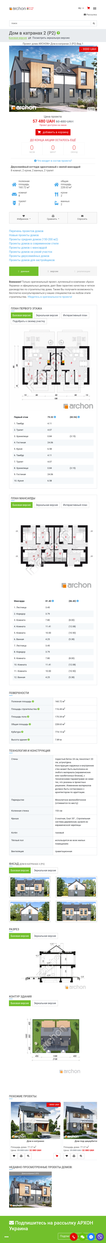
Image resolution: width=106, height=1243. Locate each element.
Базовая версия (18, 37)
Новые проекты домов (24, 235)
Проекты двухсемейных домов (29, 256)
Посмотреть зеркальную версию (51, 37)
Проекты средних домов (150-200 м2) (33, 239)
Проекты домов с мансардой (28, 247)
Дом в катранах (35, 1141)
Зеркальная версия (47, 315)
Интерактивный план (75, 315)
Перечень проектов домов (26, 231)
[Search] (53, 23)
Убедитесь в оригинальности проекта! (50, 296)
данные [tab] (23, 271)
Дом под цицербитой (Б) (88, 1141)
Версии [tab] (53, 271)
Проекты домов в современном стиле (34, 243)
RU (81, 8)
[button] (74, 1237)
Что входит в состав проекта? (53, 160)
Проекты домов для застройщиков (32, 260)
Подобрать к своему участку (29, 321)
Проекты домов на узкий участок (30, 251)
